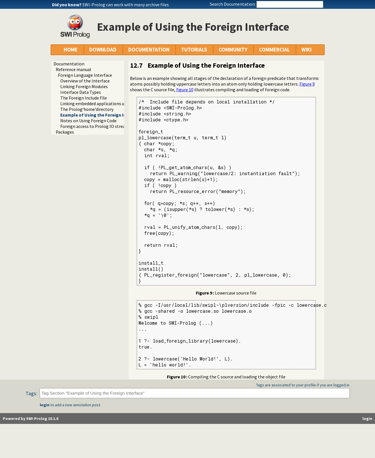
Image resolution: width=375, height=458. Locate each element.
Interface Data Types (80, 92)
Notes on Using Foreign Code (88, 120)
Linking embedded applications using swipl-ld (104, 103)
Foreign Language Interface (85, 75)
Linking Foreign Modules (84, 86)
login (44, 404)
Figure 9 (307, 84)
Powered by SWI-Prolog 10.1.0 (30, 418)
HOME (71, 49)
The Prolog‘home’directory (86, 109)
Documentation (68, 64)
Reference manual (73, 69)
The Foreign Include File (83, 98)
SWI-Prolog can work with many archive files (125, 4)
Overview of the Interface (85, 81)
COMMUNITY (233, 49)
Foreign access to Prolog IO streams (95, 126)
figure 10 (184, 89)
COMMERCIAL (274, 49)
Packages (65, 132)
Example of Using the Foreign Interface (101, 115)
